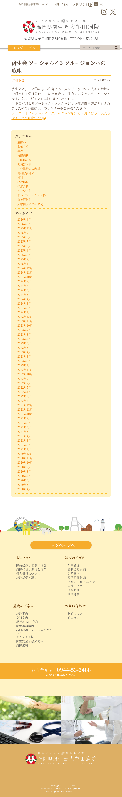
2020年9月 (24, 467)
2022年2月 (24, 401)
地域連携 (74, 594)
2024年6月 (24, 290)
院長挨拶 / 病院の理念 (31, 565)
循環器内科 (24, 164)
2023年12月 (25, 317)
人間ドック (75, 585)
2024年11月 (25, 272)
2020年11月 (25, 458)
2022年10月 (25, 374)
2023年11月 (25, 321)
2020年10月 (25, 462)
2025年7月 (24, 241)
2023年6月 (24, 343)
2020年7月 (24, 476)
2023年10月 (25, 325)
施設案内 (22, 613)
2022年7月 (24, 383)
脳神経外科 (24, 199)
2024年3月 (24, 303)
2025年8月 (24, 237)
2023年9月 (24, 330)
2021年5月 (24, 432)
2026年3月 (24, 224)
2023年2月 (24, 361)
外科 (20, 177)
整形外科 (23, 186)
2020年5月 (24, 485)
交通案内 (22, 617)
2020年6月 (24, 480)
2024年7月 (24, 286)
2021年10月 (25, 414)
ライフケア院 (25, 636)
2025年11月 (25, 228)
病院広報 (22, 645)
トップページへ (24, 48)
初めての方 (75, 613)
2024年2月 (24, 308)
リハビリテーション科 (31, 195)
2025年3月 (24, 255)
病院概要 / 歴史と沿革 (31, 569)
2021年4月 (24, 436)
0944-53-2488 (61, 669)
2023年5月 (24, 348)
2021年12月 (25, 405)
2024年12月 (25, 268)
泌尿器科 (23, 182)
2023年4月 (24, 352)
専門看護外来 (77, 577)
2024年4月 (24, 299)
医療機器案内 (25, 626)
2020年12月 (25, 454)
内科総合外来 (25, 173)
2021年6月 (24, 427)
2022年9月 (24, 379)
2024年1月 (24, 312)
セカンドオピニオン (81, 581)
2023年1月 (24, 365)
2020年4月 (24, 489)
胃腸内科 (23, 155)
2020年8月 (24, 471)
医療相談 (74, 590)
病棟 (20, 151)
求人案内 (74, 617)
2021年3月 (24, 440)
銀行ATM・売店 (27, 621)
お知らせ (17, 80)
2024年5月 (24, 295)
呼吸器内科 (24, 160)
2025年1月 (24, 264)
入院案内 (74, 573)
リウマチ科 (24, 191)
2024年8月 (24, 281)
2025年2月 (24, 259)
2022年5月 (24, 387)
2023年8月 (24, 334)
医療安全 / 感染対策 (30, 641)
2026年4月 (24, 219)
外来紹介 (74, 565)
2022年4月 (24, 392)
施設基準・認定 (27, 577)
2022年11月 (25, 370)
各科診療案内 (77, 569)
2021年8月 (24, 423)
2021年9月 (24, 418)
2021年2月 (24, 445)
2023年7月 (24, 339)
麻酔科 (21, 142)
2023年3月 (24, 356)
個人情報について (28, 573)
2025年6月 (24, 246)
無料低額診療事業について (33, 4)
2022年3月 (24, 396)
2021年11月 (25, 409)
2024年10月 (25, 277)
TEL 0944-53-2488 (84, 38)
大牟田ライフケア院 (30, 204)
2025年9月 (24, 233)
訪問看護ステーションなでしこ (34, 631)
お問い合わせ (61, 4)
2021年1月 (24, 449)
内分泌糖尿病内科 (28, 169)
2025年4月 (24, 250)
